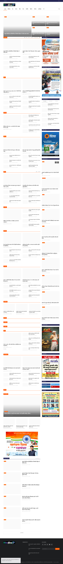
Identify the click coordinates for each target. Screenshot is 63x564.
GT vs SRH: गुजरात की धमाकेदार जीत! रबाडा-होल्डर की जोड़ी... (14, 196)
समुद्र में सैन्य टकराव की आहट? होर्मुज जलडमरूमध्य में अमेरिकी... (33, 166)
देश (4, 77)
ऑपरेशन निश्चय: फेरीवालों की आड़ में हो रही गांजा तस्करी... (50, 287)
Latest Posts (6, 458)
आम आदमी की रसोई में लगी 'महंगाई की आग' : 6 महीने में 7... (34, 102)
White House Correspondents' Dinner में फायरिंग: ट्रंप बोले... (34, 161)
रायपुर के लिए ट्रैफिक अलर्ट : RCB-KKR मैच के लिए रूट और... (34, 196)
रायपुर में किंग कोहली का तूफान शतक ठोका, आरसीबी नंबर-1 (14, 191)
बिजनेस (5, 230)
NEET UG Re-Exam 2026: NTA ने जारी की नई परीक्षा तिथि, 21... (12, 91)
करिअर (5, 317)
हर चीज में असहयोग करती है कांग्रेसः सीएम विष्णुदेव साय (34, 215)
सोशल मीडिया (5, 394)
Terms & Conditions (56, 562)
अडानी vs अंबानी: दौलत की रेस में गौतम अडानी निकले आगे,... (34, 250)
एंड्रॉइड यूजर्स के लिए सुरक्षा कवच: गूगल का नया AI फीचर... (8, 426)
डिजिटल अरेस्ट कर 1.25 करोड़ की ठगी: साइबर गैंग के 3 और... (11, 127)
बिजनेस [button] (31, 9)
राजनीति (5, 207)
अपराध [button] (16, 9)
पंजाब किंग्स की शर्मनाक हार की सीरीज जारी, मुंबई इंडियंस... (31, 186)
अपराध (5, 112)
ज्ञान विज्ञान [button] (40, 9)
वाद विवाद (5, 322)
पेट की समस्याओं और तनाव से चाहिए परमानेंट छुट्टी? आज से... (15, 379)
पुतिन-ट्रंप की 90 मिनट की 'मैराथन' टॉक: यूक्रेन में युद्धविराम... (34, 156)
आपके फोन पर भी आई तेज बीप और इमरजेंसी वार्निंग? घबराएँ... (15, 107)
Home (5, 9)
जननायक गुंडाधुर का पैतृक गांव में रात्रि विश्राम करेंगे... (34, 220)
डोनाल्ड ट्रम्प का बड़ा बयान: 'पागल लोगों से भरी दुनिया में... (15, 161)
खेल (4, 171)
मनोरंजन (5, 266)
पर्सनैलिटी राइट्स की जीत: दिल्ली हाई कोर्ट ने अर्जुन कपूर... (34, 296)
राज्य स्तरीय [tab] (39, 171)
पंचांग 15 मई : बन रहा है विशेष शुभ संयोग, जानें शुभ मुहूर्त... (34, 339)
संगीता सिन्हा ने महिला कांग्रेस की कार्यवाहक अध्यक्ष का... (14, 57)
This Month (50, 101)
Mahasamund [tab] (36, 37)
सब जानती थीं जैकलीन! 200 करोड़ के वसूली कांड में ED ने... (15, 286)
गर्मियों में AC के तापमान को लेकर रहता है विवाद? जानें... (14, 384)
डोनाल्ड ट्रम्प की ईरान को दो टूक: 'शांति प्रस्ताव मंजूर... (11, 150)
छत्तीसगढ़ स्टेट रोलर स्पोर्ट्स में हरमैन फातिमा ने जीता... (15, 201)
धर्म (4, 330)
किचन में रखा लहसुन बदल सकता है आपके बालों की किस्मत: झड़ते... (31, 368)
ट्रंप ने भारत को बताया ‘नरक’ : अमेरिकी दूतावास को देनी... (15, 166)
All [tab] (24, 37)
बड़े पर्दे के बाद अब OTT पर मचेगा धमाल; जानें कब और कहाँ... (31, 280)
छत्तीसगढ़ (5, 37)
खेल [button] (23, 9)
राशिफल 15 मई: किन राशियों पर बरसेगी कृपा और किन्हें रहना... (34, 344)
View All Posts (37, 458)
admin (5, 35)
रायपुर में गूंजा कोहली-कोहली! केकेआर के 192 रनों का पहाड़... (34, 191)
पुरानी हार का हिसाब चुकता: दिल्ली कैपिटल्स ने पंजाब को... (34, 201)
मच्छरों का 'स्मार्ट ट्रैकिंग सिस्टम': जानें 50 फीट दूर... (8, 312)
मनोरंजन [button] (35, 9)
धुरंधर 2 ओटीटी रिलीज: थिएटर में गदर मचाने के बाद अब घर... (11, 280)
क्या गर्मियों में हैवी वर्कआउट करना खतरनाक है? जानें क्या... (11, 368)
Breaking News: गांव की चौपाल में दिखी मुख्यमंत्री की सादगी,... (34, 67)
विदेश (5, 136)
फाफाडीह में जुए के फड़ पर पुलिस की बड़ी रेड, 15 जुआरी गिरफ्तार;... (34, 130)
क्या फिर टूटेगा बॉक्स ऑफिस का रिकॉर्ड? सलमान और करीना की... (14, 296)
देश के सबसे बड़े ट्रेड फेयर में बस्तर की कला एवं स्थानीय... (15, 250)
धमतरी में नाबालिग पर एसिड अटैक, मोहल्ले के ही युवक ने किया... (34, 121)
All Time (56, 101)
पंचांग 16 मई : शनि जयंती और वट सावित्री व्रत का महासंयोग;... (12, 345)
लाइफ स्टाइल (5, 354)
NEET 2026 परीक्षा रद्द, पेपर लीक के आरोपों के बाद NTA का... (15, 97)
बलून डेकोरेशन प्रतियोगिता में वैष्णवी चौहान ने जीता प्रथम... (11, 52)
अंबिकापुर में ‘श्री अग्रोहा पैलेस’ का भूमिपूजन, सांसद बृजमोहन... (49, 254)
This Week (44, 101)
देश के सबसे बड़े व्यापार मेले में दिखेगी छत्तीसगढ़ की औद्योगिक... (12, 245)
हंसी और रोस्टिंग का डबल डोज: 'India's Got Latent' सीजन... (15, 291)
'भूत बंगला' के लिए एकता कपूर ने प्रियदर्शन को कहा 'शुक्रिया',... (34, 291)
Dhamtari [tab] (32, 37)
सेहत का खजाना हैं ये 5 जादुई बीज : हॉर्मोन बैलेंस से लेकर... (34, 379)
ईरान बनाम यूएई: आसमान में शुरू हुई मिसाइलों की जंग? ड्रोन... (31, 150)
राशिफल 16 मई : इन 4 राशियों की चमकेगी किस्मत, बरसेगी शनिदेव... (34, 334)
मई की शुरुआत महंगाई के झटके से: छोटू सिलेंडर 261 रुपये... (34, 107)
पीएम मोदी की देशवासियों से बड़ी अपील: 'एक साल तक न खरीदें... (34, 97)
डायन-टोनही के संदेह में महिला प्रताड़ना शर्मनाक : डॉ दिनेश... (50, 318)
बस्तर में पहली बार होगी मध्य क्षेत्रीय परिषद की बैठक (50, 237)
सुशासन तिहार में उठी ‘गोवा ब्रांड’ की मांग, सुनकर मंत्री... (31, 52)
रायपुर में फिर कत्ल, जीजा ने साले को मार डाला (34, 125)
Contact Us (5, 0)
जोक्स (5, 389)
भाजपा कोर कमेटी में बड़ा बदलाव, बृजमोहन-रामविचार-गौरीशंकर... (34, 225)
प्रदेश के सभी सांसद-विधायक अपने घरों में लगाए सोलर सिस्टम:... (34, 57)
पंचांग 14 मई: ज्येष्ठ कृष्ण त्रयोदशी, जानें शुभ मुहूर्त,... (34, 348)
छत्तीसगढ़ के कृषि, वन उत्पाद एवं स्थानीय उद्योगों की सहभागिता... (31, 245)
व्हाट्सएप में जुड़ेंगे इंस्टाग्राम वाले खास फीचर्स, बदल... (34, 426)
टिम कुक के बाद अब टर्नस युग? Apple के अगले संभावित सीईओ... (21, 426)
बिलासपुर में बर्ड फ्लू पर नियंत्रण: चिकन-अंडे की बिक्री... (34, 553)
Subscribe (57, 548)
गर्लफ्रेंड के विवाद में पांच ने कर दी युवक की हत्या (50, 205)
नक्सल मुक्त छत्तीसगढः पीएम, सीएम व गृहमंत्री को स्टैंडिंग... (34, 210)
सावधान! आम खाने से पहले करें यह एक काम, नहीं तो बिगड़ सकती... (34, 374)
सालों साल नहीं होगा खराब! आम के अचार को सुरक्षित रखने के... (15, 374)
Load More (21, 532)
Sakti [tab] (26, 37)
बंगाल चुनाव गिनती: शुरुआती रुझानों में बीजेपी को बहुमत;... (15, 102)
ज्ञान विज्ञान (5, 301)
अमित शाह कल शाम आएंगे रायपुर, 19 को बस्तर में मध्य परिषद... (15, 62)
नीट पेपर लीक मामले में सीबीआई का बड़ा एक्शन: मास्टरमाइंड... (34, 116)
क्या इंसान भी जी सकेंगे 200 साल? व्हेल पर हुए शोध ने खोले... (34, 312)
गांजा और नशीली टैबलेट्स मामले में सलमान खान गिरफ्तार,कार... (53, 104)
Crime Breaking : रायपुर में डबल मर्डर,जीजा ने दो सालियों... (53, 124)
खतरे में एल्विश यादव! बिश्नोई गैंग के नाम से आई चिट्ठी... (34, 286)
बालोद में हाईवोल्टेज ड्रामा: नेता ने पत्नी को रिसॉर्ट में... (50, 173)
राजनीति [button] (27, 9)
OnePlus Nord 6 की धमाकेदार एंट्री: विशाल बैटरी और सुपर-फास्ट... (15, 260)
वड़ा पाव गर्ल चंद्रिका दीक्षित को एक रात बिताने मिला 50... (34, 549)
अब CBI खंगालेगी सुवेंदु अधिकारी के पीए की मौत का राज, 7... (31, 91)
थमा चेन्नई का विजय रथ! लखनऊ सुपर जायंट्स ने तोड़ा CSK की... (12, 186)
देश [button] (13, 9)
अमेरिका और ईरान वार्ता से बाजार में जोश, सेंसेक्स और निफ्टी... (14, 255)
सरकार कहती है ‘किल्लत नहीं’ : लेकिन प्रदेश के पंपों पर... (34, 62)
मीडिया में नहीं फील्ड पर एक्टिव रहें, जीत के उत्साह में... (11, 221)
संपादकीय (5, 326)
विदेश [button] (20, 9)
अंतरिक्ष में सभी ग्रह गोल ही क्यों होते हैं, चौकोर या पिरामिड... (21, 312)
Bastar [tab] (29, 37)
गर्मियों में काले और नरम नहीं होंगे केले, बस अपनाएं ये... (34, 384)
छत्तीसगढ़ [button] (9, 9)
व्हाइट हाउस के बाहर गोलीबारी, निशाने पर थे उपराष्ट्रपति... (14, 156)
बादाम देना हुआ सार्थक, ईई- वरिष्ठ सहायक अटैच (50, 302)
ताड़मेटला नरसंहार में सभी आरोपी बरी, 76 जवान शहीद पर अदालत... (53, 119)
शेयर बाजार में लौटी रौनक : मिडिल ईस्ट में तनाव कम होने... (34, 255)
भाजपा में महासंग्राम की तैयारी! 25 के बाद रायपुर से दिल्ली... (14, 67)
